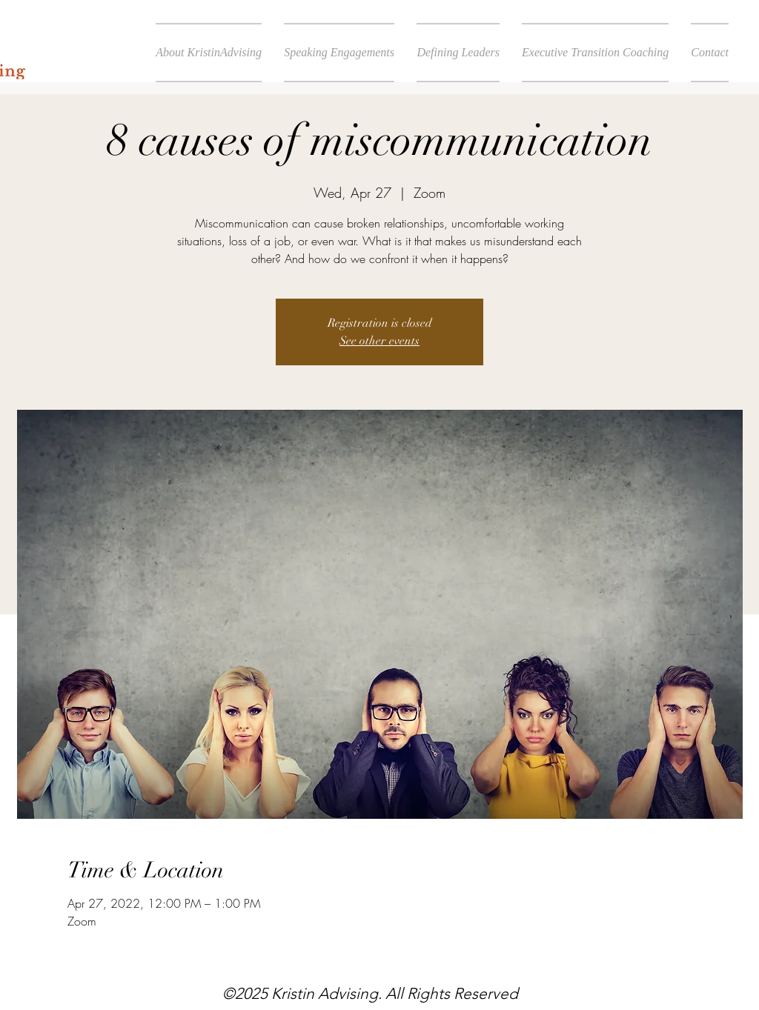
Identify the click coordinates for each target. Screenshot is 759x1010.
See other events (379, 340)
